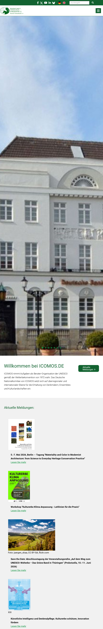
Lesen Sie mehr (18, 462)
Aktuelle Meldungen (88, 368)
